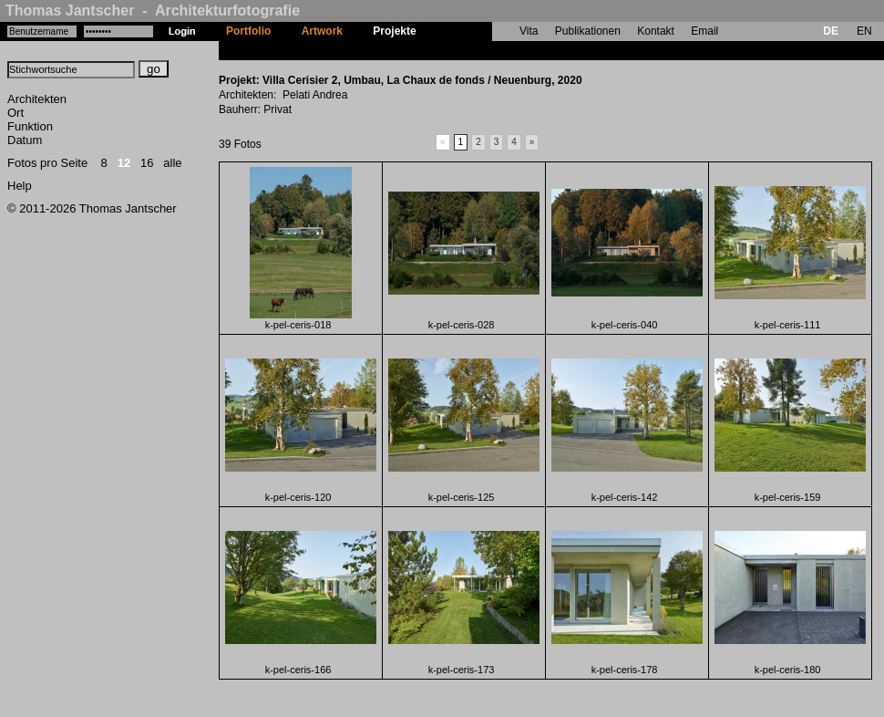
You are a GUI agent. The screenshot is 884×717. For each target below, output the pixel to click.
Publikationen (588, 31)
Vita (528, 31)
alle (172, 163)
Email (704, 31)
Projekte (394, 31)
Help (19, 185)
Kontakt (655, 31)
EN (864, 31)
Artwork (322, 31)
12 (124, 163)
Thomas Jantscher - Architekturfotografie (152, 10)
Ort (15, 113)
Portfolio (248, 31)
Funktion (30, 126)
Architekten (37, 99)
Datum (24, 140)
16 (146, 163)
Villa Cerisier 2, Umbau (490, 50)
